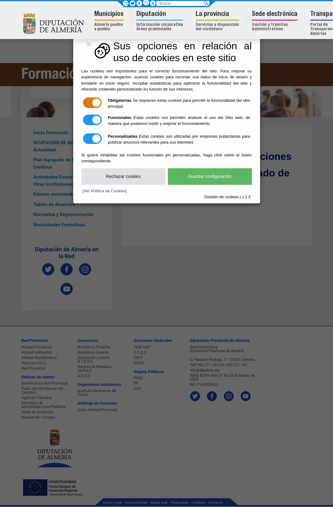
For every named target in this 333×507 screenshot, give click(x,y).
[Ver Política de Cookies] (105, 191)
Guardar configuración (210, 176)
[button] (110, 21)
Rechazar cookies (123, 176)
